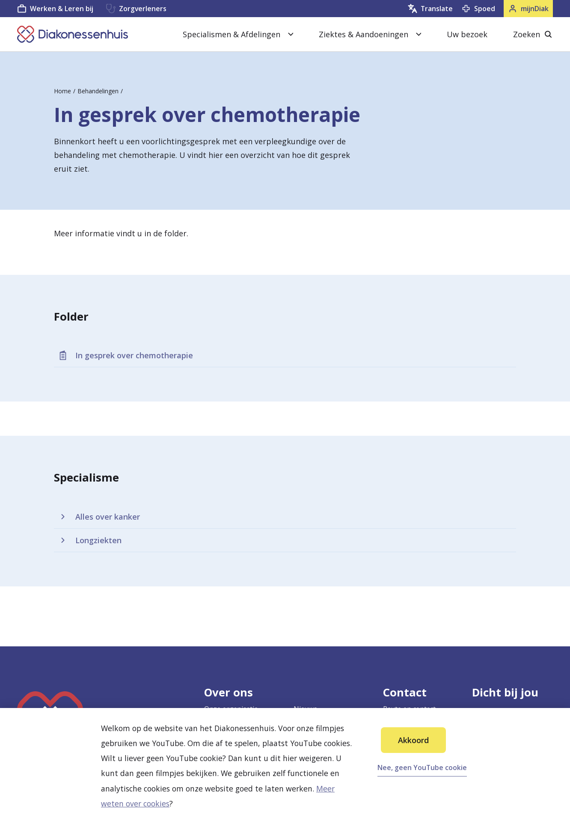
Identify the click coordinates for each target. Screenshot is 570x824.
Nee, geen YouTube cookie (422, 767)
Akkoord (413, 740)
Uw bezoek (467, 34)
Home (62, 91)
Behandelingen (98, 91)
